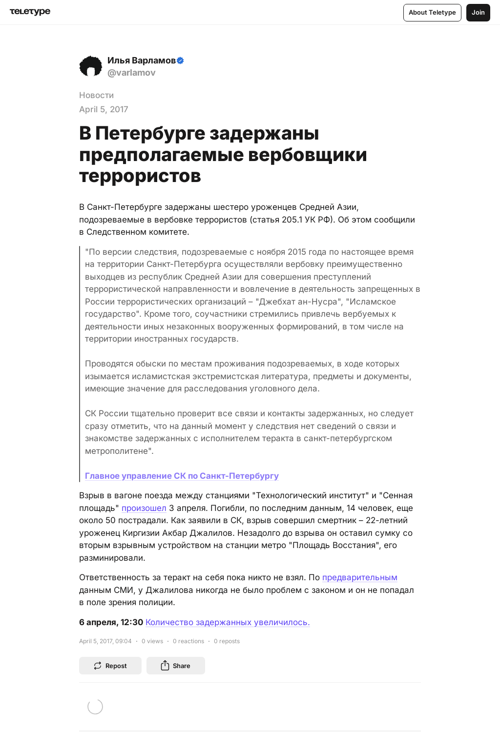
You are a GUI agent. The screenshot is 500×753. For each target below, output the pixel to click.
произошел (144, 508)
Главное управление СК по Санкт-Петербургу (182, 476)
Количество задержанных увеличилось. (228, 622)
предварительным (359, 577)
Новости (96, 95)
